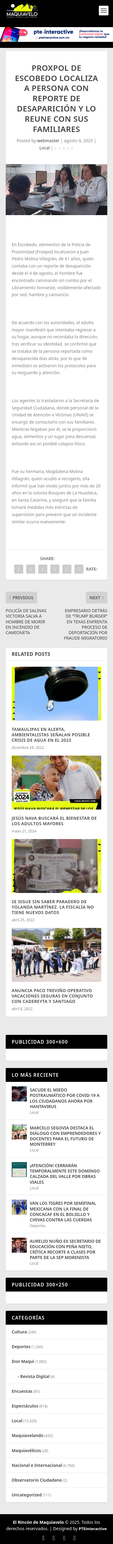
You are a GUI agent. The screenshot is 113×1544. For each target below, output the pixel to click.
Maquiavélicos (26, 1450)
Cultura (19, 1332)
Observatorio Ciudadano (37, 1480)
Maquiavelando (27, 1435)
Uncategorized (27, 1495)
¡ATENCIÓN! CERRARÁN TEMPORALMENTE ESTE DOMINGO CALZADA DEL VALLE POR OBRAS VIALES (65, 1174)
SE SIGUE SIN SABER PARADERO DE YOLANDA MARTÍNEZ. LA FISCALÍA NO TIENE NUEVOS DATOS (53, 907)
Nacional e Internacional (37, 1465)
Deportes (38, 1225)
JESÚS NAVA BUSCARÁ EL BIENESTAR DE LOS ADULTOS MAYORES (54, 820)
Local (44, 148)
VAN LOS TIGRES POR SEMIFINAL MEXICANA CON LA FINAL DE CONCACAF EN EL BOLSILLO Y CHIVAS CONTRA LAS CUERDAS (63, 1211)
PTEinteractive (93, 1528)
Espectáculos (25, 1406)
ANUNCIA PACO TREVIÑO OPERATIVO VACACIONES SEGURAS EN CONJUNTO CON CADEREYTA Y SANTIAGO (52, 996)
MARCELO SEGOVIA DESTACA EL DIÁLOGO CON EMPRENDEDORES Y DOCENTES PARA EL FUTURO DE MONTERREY (65, 1136)
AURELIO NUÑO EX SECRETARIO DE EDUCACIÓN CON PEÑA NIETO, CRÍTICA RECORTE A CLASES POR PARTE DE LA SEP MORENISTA (65, 1249)
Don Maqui (23, 1361)
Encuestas (22, 1391)
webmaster (48, 140)
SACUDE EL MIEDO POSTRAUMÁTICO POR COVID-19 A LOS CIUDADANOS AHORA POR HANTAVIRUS (65, 1098)
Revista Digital (35, 1376)
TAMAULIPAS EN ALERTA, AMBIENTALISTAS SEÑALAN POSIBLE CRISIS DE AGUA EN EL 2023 (51, 734)
